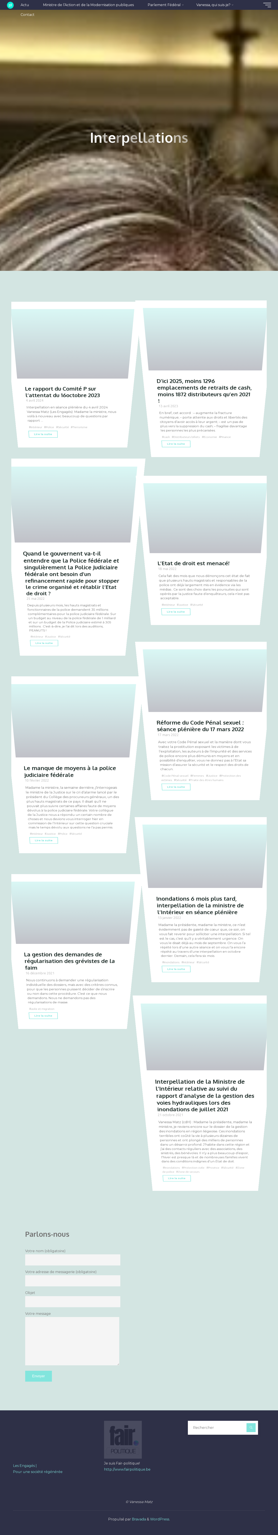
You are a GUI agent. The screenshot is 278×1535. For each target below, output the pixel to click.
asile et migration (43, 1008)
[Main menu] (265, 5)
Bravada (138, 1519)
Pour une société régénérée (38, 1472)
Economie (213, 437)
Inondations (172, 962)
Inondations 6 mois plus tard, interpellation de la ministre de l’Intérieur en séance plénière (201, 905)
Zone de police (174, 1171)
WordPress (159, 1519)
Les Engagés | (25, 1466)
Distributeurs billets (188, 437)
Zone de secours (200, 1171)
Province (217, 1167)
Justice (52, 636)
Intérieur (37, 427)
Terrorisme (83, 427)
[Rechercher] (251, 1427)
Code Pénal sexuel (177, 775)
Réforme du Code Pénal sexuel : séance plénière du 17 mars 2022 (202, 725)
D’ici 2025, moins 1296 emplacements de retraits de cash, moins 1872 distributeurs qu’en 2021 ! (198, 390)
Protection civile (196, 1167)
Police (51, 427)
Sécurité (65, 427)
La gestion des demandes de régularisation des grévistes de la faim (71, 960)
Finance (229, 437)
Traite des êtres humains (209, 779)
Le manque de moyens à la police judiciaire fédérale (71, 771)
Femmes (200, 775)
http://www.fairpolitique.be (127, 1469)
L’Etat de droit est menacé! (194, 563)
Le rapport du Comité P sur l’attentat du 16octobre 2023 (64, 391)
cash (167, 437)
